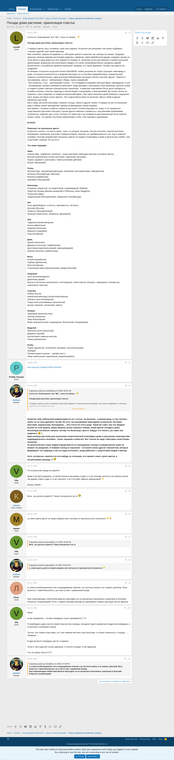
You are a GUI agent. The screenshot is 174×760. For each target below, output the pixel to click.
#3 (129, 386)
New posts (11, 13)
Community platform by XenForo (87, 744)
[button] (44, 9)
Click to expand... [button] (79, 409)
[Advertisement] (69, 705)
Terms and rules (131, 739)
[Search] (161, 9)
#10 (129, 608)
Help (154, 739)
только (54, 27)
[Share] (126, 32)
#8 (129, 560)
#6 (129, 514)
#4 (129, 466)
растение (37, 27)
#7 (129, 537)
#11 (129, 659)
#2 (129, 363)
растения (46, 27)
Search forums (23, 13)
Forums (22, 9)
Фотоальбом (36, 9)
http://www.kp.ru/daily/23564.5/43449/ (44, 367)
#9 (129, 583)
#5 (129, 491)
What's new (53, 9)
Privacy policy (145, 739)
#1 (129, 33)
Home (11, 9)
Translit (67, 9)
